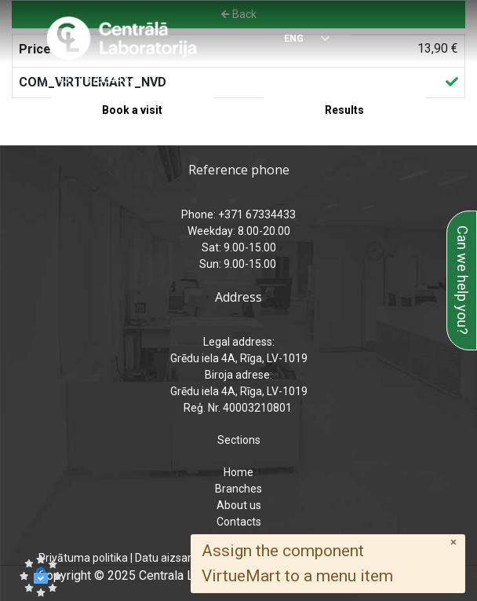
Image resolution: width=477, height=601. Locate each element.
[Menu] (425, 39)
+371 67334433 (96, 79)
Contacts (239, 521)
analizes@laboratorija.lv (329, 79)
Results (344, 110)
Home (238, 472)
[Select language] (299, 39)
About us (239, 505)
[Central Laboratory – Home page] (122, 38)
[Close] (453, 542)
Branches (238, 488)
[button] (41, 576)
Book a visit (132, 110)
